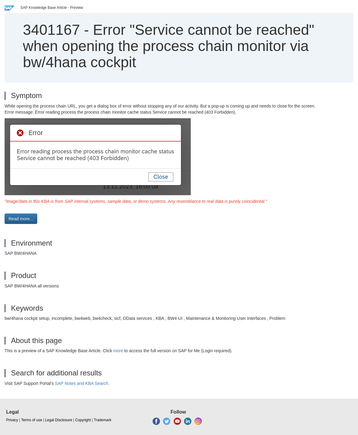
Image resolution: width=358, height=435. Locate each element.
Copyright (83, 420)
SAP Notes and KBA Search (81, 383)
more (118, 350)
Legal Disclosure (58, 420)
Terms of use (31, 420)
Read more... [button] (21, 218)
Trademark (102, 420)
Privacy (12, 420)
